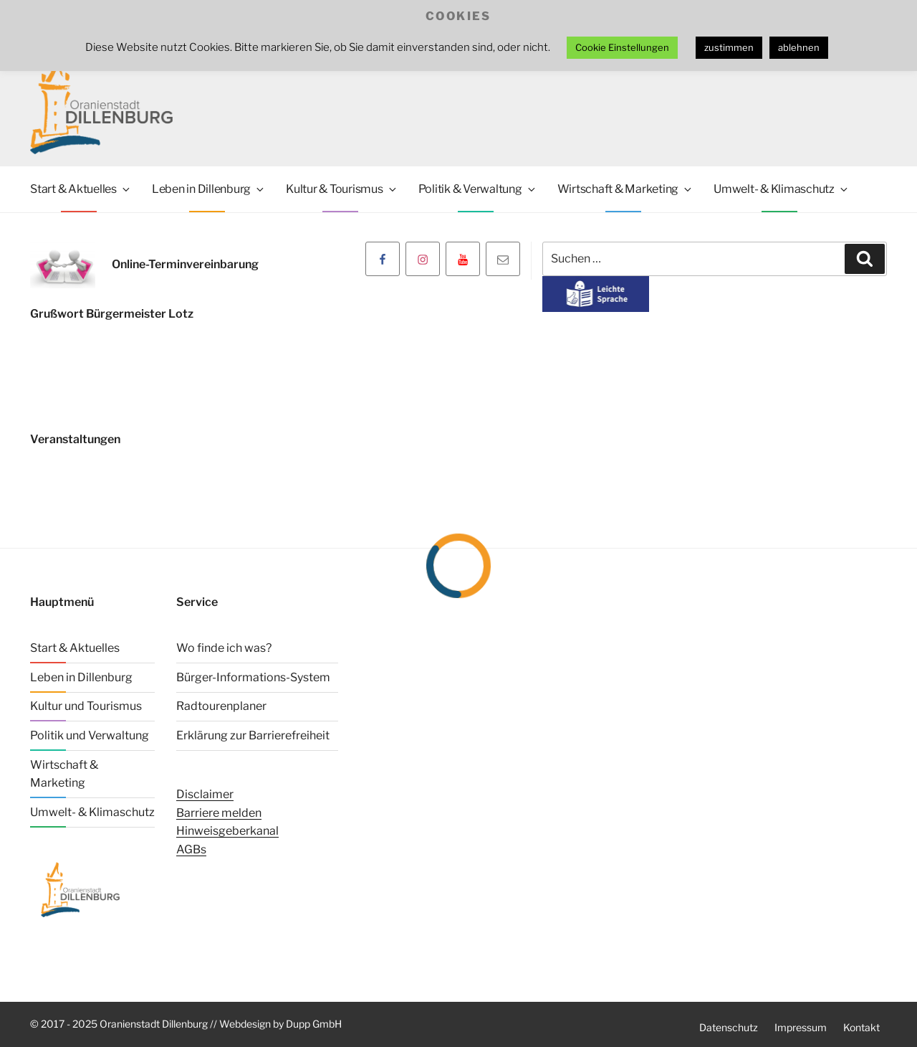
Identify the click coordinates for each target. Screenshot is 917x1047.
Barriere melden (218, 813)
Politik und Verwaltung (89, 735)
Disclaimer (205, 794)
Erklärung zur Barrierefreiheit (253, 735)
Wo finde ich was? (224, 648)
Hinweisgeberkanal (227, 831)
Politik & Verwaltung (477, 189)
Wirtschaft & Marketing (625, 189)
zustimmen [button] (729, 47)
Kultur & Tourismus (342, 189)
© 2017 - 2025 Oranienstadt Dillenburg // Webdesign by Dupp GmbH (186, 1024)
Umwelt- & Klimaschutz (782, 189)
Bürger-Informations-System (253, 677)
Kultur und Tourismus (86, 706)
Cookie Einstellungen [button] (622, 47)
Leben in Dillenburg (209, 189)
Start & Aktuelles (81, 189)
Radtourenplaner (221, 706)
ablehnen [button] (799, 47)
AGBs (191, 849)
